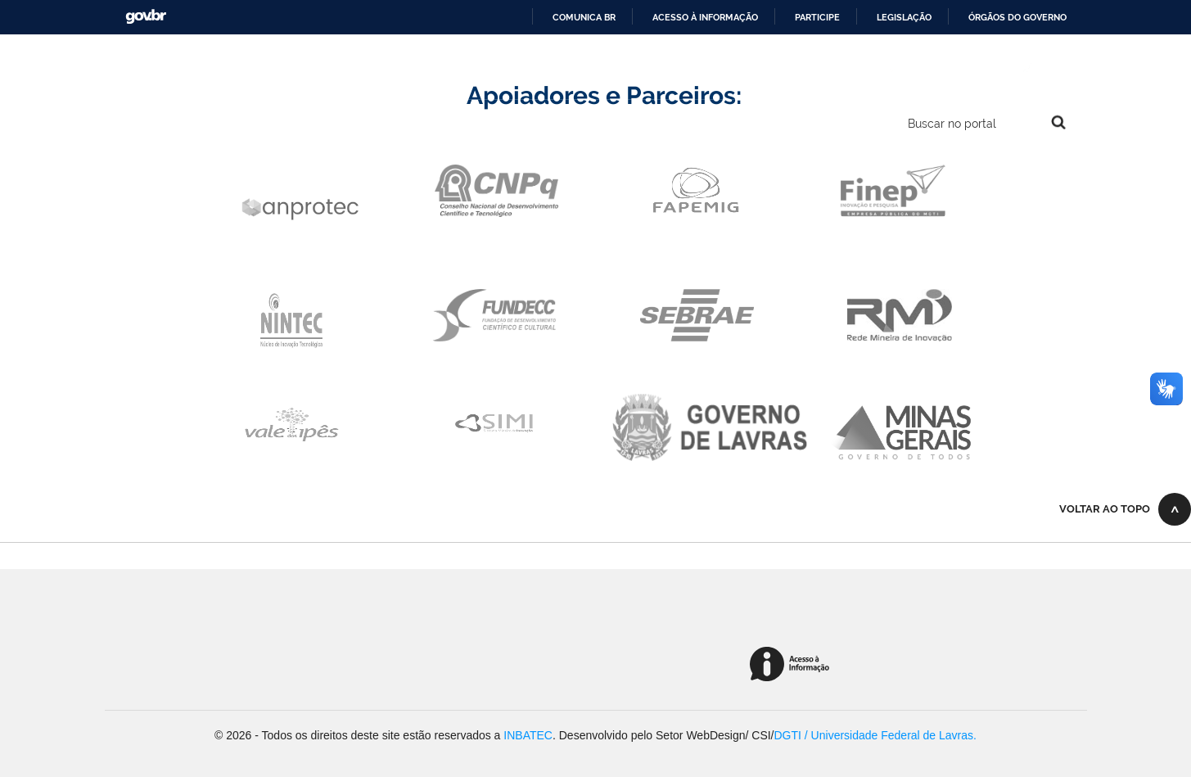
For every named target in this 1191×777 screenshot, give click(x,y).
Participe (817, 17)
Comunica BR (584, 17)
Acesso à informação (705, 17)
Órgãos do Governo (1017, 17)
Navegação (128, 124)
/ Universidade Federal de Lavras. (889, 735)
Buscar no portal (952, 123)
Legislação (904, 17)
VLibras (1057, 66)
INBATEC (528, 735)
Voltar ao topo (1104, 509)
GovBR (145, 17)
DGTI (787, 735)
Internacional (815, 66)
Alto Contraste (947, 66)
